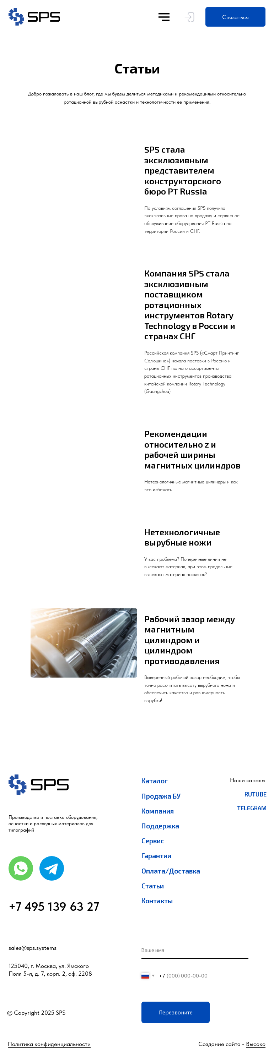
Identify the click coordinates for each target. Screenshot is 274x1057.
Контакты (157, 901)
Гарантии (156, 855)
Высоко (255, 1043)
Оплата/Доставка (170, 871)
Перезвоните (176, 1012)
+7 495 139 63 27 (54, 906)
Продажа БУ (161, 796)
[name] (194, 950)
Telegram (252, 807)
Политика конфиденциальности (49, 1043)
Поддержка (160, 826)
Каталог (154, 781)
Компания (157, 811)
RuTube (256, 794)
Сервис (152, 841)
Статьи (152, 886)
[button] (235, 16)
